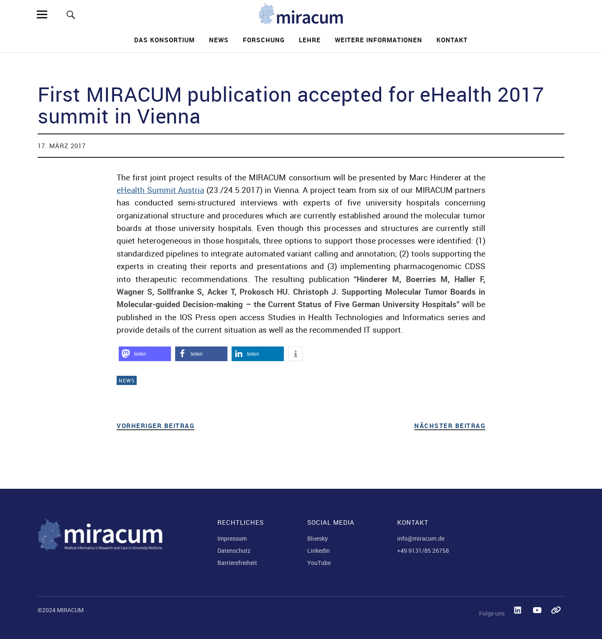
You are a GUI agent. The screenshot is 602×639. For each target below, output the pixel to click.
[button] (145, 353)
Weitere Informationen (378, 40)
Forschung (264, 40)
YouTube (319, 563)
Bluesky (317, 538)
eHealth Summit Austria (160, 190)
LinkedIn (318, 550)
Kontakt (452, 40)
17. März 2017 (62, 145)
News (219, 40)
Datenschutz (233, 550)
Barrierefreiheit (237, 563)
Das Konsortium (164, 40)
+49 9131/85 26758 (423, 550)
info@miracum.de (420, 538)
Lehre (310, 40)
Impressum (232, 538)
